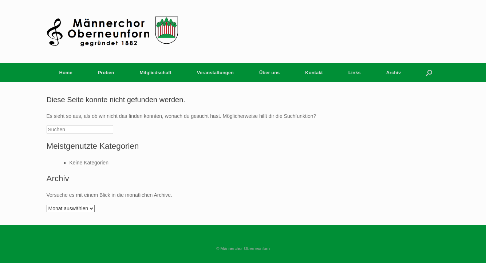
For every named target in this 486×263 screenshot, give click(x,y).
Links (354, 72)
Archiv (393, 72)
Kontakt (314, 72)
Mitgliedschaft (155, 72)
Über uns (269, 72)
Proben (106, 72)
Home (65, 72)
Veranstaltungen (215, 72)
